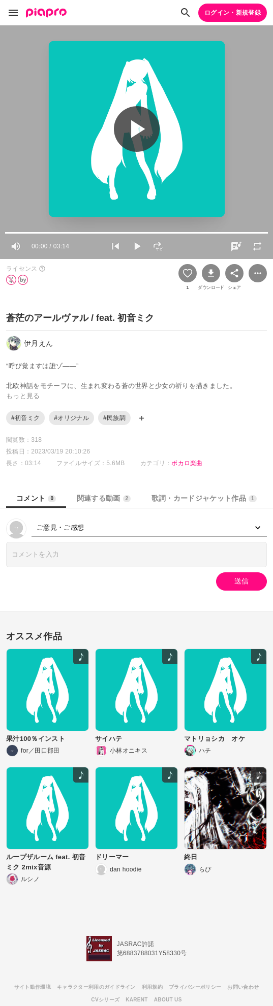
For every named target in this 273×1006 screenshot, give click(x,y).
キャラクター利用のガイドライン (96, 987)
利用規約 (152, 987)
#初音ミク (25, 417)
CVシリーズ (105, 999)
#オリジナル (71, 417)
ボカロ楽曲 (187, 463)
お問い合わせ (243, 987)
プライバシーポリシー (195, 987)
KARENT (137, 999)
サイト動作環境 (32, 987)
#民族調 (114, 417)
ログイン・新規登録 (232, 12)
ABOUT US (168, 999)
